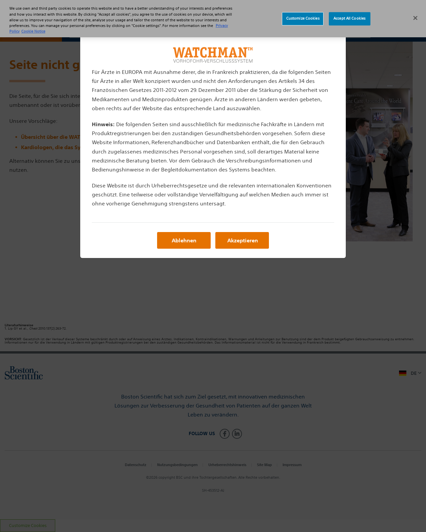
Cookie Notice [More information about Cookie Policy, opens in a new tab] (33, 27)
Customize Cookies (303, 14)
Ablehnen (184, 240)
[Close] (415, 14)
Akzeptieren (242, 240)
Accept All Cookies (349, 14)
